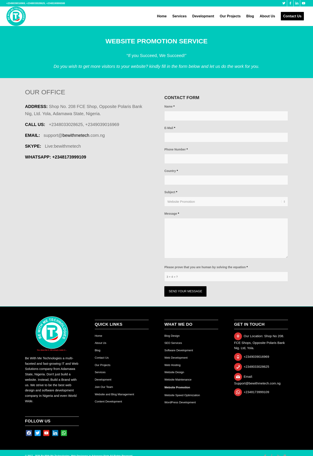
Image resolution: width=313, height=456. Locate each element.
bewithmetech (76, 135)
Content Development (108, 401)
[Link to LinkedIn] (297, 3)
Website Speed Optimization (182, 395)
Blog (97, 350)
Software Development (178, 350)
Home (98, 335)
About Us (100, 343)
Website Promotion (177, 387)
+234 (69, 157)
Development (103, 379)
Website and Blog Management (114, 394)
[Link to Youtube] (303, 3)
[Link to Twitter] (284, 3)
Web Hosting (172, 365)
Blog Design (172, 335)
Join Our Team (104, 387)
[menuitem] (161, 16)
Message (171, 213)
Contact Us (102, 357)
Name (169, 106)
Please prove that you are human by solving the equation (206, 267)
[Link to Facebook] (290, 3)
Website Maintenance (177, 379)
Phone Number (176, 149)
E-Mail (169, 128)
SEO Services (173, 343)
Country (171, 171)
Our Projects (102, 365)
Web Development (176, 357)
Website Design (174, 372)
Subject (170, 192)
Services (100, 372)
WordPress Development (180, 402)
